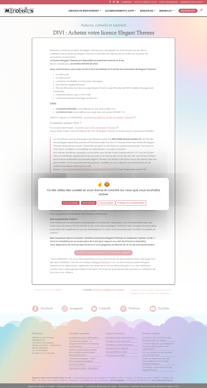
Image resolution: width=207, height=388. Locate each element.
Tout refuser (88, 202)
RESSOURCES (146, 11)
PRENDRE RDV (188, 11)
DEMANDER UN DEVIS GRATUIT (191, 2)
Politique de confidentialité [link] (131, 202)
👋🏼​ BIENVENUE (126, 2)
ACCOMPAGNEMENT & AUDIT (119, 11)
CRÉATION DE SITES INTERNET (83, 11)
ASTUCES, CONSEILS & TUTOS (145, 2)
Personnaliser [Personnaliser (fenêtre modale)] (106, 202)
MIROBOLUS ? (165, 11)
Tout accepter (70, 202)
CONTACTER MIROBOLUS (168, 2)
